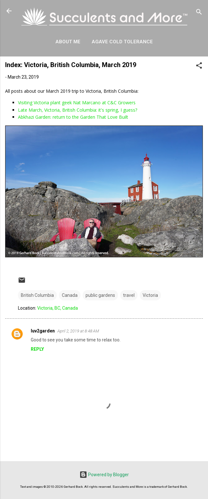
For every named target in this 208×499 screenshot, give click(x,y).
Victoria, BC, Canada (57, 308)
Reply (37, 349)
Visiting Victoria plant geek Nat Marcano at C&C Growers (77, 102)
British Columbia (37, 295)
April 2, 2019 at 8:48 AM (78, 331)
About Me (67, 42)
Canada (70, 295)
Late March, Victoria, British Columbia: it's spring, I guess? (77, 110)
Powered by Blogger (104, 474)
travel (129, 295)
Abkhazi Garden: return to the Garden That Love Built (73, 117)
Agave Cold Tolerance (122, 42)
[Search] (199, 13)
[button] (199, 67)
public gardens (100, 295)
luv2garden (43, 330)
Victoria (150, 295)
